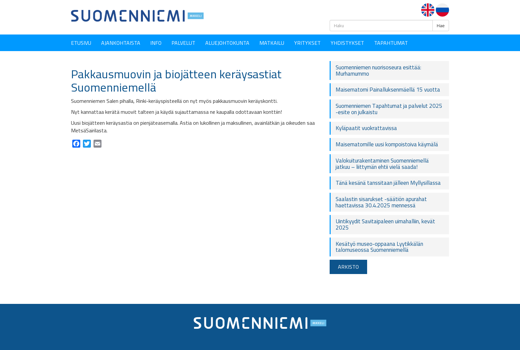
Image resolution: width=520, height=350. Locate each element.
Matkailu (271, 43)
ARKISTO (348, 267)
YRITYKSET (307, 43)
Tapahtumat (391, 43)
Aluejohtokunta (227, 43)
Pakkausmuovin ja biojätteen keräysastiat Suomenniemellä (176, 81)
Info (156, 43)
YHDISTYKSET (347, 43)
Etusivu (81, 43)
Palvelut (183, 43)
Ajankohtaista (120, 43)
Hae (441, 25)
